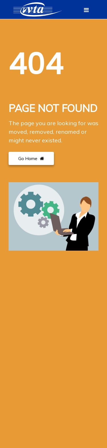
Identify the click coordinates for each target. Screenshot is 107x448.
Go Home (31, 158)
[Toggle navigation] (86, 10)
